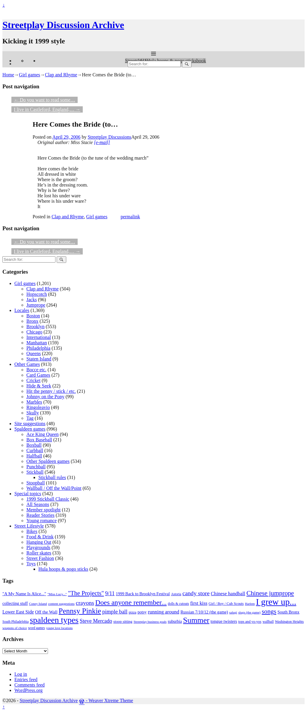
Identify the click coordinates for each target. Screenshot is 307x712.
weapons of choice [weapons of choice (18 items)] (14, 628)
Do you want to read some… (44, 99)
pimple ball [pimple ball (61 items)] (114, 611)
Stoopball (35, 482)
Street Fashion (40, 558)
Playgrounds (38, 547)
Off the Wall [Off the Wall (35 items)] (46, 612)
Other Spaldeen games (48, 461)
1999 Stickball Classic (47, 499)
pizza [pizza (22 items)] (132, 612)
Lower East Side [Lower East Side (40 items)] (18, 611)
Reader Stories (40, 515)
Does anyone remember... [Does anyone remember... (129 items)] (131, 602)
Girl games (29, 74)
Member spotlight (43, 509)
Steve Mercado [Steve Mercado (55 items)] (96, 621)
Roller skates (38, 552)
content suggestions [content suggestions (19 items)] (61, 603)
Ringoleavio (38, 407)
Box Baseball (39, 439)
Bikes (31, 531)
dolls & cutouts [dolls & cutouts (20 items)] (178, 604)
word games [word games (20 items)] (36, 628)
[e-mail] (102, 142)
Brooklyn (35, 326)
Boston (33, 315)
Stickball (34, 472)
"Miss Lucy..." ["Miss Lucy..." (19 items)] (57, 594)
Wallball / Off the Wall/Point (53, 488)
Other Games (27, 364)
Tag (30, 418)
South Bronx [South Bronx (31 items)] (289, 612)
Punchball (36, 466)
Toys (31, 563)
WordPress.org (28, 690)
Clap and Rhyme (61, 74)
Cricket (33, 380)
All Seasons (37, 504)
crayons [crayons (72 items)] (85, 603)
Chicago (34, 331)
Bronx (32, 321)
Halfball (34, 455)
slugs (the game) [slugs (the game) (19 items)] (249, 612)
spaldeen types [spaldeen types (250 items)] (54, 620)
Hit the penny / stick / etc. (51, 391)
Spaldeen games (30, 428)
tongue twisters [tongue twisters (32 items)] (223, 621)
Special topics (27, 493)
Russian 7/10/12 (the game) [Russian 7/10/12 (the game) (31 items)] (204, 612)
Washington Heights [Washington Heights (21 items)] (289, 621)
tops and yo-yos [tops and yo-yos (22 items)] (249, 621)
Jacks (31, 299)
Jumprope (35, 304)
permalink (130, 216)
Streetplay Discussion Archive (63, 24)
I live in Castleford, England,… (47, 109)
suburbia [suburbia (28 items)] (175, 621)
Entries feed (25, 679)
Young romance (41, 520)
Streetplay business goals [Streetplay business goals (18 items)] (149, 621)
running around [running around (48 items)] (163, 612)
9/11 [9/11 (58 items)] (110, 593)
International (38, 337)
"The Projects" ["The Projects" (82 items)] (86, 593)
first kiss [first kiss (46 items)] (198, 603)
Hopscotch (36, 294)
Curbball (34, 450)
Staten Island (38, 358)
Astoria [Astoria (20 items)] (176, 594)
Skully (32, 412)
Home (8, 74)
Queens (33, 353)
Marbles (34, 402)
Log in (20, 674)
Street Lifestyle (29, 525)
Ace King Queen (42, 434)
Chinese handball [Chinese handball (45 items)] (228, 593)
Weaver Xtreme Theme (110, 700)
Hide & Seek (38, 385)
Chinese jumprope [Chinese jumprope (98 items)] (270, 593)
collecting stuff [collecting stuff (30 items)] (15, 603)
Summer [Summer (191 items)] (196, 620)
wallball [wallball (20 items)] (268, 622)
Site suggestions (30, 423)
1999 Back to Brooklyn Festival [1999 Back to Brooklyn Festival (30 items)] (143, 593)
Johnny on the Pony (45, 396)
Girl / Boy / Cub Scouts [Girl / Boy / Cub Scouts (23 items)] (226, 604)
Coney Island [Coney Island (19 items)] (38, 603)
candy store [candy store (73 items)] (196, 593)
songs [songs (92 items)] (269, 611)
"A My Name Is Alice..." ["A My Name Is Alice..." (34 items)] (24, 593)
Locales (21, 310)
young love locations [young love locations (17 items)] (59, 628)
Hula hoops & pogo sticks (63, 569)
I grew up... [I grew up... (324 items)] (276, 602)
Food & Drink (40, 536)
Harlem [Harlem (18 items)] (250, 603)
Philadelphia (38, 348)
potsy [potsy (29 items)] (142, 612)
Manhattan (36, 342)
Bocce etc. (36, 369)
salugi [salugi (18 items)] (233, 612)
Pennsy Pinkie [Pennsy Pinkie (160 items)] (80, 611)
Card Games (38, 375)
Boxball (34, 445)
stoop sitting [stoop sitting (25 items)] (122, 621)
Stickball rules (52, 477)
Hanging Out (38, 542)
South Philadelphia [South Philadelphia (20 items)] (15, 622)
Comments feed (29, 684)
